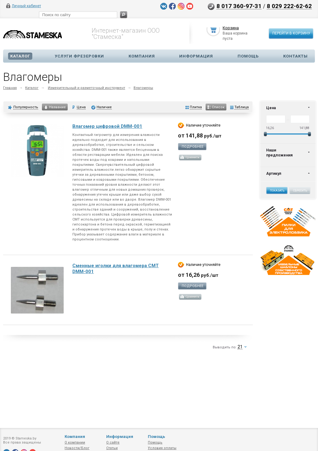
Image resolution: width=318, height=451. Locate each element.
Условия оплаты (162, 448)
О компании (75, 442)
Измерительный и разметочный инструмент (86, 88)
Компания (142, 56)
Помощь (248, 56)
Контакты (295, 56)
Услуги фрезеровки (79, 56)
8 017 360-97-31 (238, 5)
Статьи (112, 448)
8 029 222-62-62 (289, 5)
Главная (10, 88)
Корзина (231, 28)
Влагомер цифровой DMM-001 (107, 126)
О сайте (113, 442)
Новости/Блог (77, 448)
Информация (196, 56)
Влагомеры (143, 88)
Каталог (20, 56)
